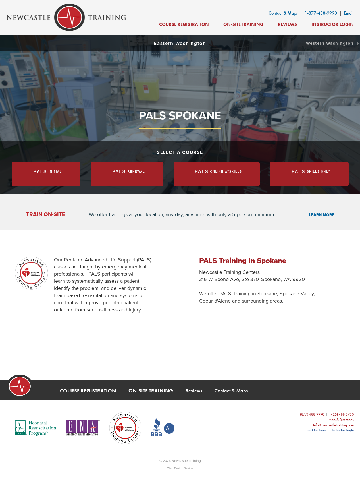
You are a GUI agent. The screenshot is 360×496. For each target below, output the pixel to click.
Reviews (287, 24)
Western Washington (333, 43)
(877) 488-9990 (312, 414)
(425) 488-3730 (342, 414)
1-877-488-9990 (321, 13)
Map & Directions (341, 419)
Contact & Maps (283, 13)
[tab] (46, 174)
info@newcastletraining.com (333, 425)
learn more (321, 215)
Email (349, 13)
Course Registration (184, 24)
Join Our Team (315, 430)
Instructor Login (332, 24)
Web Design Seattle (180, 468)
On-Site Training (243, 24)
